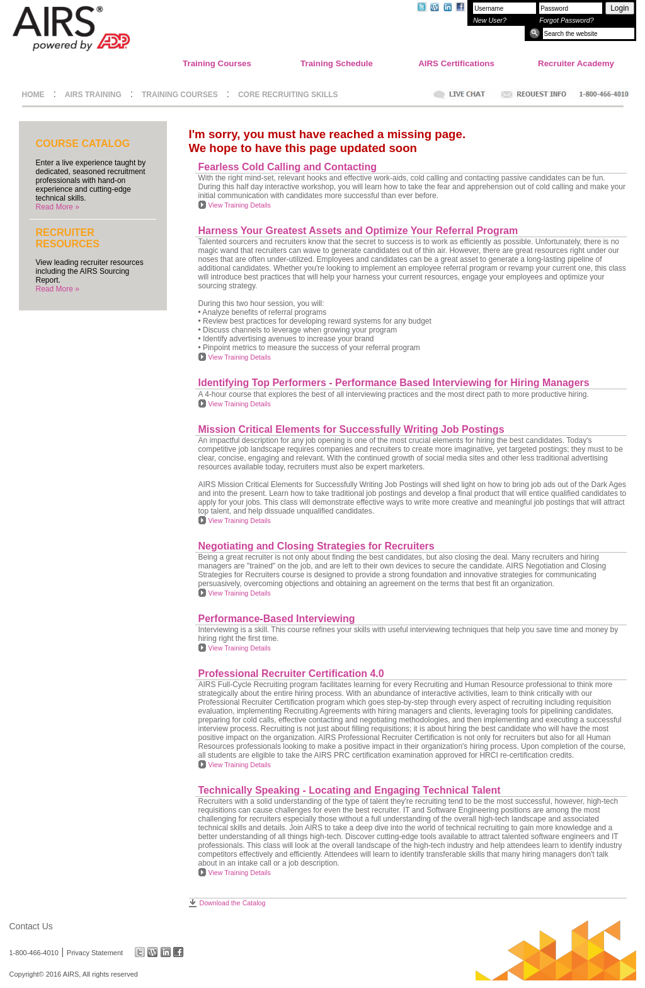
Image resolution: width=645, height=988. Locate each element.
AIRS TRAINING (93, 94)
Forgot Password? (566, 20)
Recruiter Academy (576, 63)
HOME (33, 94)
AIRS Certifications (456, 63)
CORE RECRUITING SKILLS (288, 94)
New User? (489, 20)
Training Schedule (336, 63)
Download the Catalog (233, 903)
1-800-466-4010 (34, 952)
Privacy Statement (95, 952)
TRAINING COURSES (180, 94)
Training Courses (217, 63)
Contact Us (31, 926)
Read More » (57, 207)
